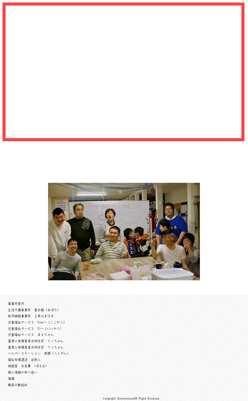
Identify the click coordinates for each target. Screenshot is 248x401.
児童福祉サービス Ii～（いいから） (35, 328)
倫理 (11, 378)
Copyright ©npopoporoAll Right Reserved (131, 398)
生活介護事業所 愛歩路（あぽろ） (34, 310)
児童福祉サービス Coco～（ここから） (37, 322)
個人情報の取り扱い (22, 372)
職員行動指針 (18, 385)
